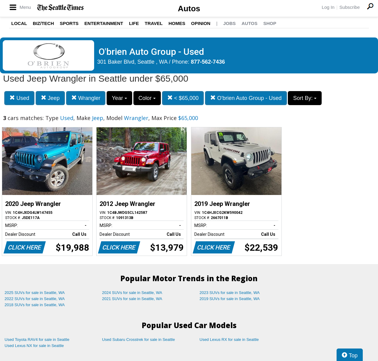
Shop (269, 23)
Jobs (229, 23)
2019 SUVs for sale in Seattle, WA (230, 298)
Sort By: (304, 98)
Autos (189, 8)
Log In (328, 7)
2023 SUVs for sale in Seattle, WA (230, 292)
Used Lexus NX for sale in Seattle (34, 345)
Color (147, 98)
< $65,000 (183, 98)
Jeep (50, 98)
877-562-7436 (208, 62)
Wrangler (86, 98)
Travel (154, 23)
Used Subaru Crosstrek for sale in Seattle (138, 339)
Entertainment (103, 23)
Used (19, 98)
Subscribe (349, 7)
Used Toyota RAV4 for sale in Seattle (37, 339)
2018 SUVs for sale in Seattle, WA (35, 305)
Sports (69, 23)
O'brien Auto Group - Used (246, 98)
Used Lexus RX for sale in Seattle (229, 339)
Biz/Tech (43, 23)
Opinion (200, 23)
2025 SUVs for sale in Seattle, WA (35, 292)
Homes (176, 23)
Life (134, 23)
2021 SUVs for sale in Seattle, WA (132, 298)
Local (19, 23)
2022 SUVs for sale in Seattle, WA (35, 298)
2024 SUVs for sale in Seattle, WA (132, 292)
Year (119, 98)
